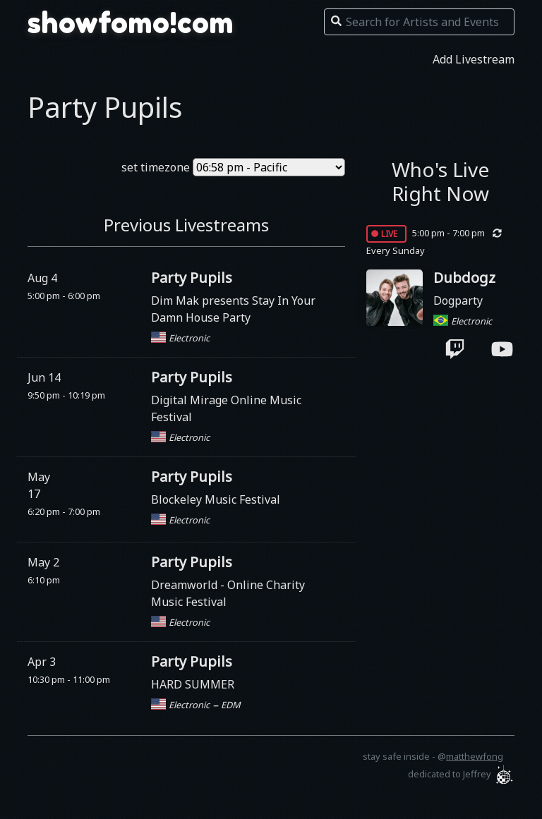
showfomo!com (131, 23)
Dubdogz (464, 277)
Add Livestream (473, 59)
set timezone (155, 167)
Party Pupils (191, 277)
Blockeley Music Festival (215, 499)
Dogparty (458, 300)
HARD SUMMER (192, 684)
